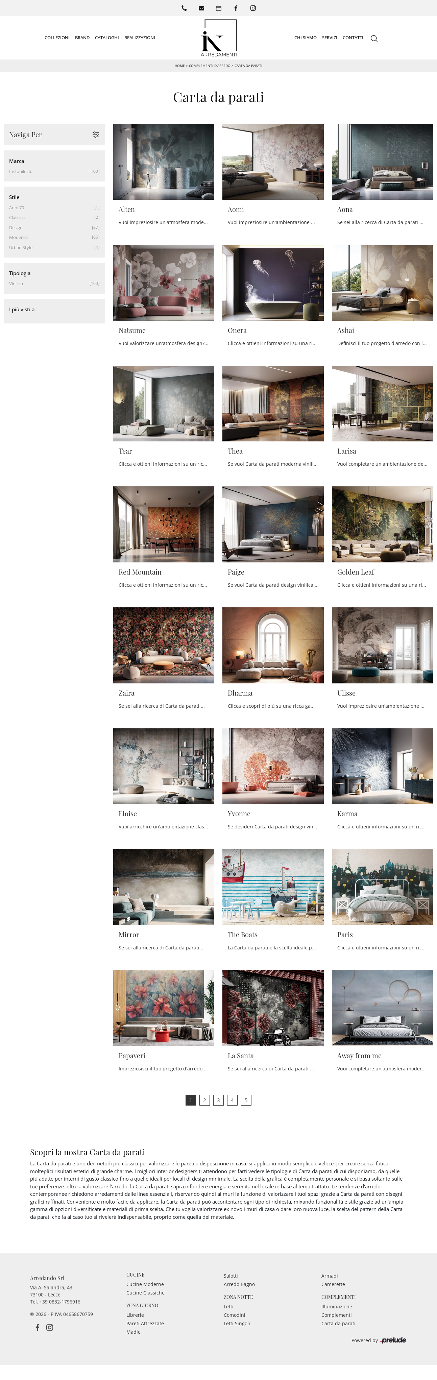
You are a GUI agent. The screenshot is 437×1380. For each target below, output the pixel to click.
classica (17, 217)
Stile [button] (14, 197)
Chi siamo (305, 37)
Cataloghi (107, 37)
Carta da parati (248, 65)
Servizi (329, 37)
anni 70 (16, 207)
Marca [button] (16, 161)
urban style (20, 247)
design (16, 227)
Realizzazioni (139, 37)
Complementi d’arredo (209, 65)
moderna (18, 237)
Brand (82, 37)
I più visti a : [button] (23, 309)
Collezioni (57, 37)
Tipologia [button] (20, 273)
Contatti (353, 37)
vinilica (16, 284)
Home (180, 65)
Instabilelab (20, 171)
